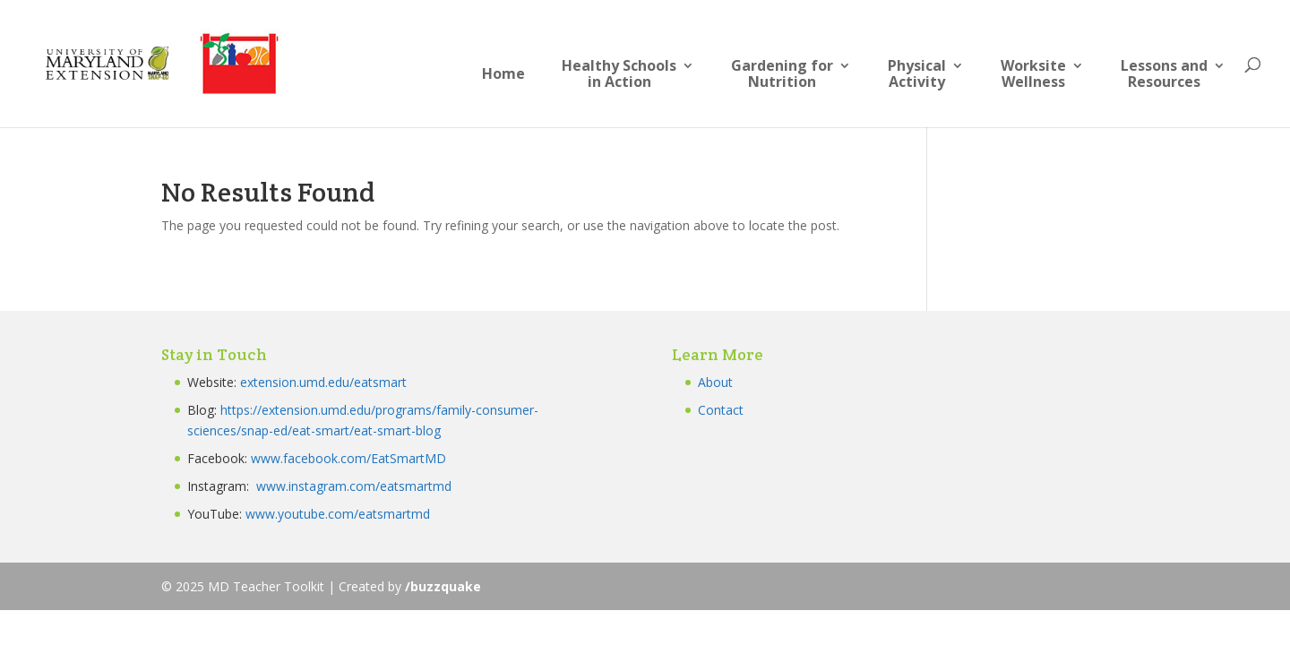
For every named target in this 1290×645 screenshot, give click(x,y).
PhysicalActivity (917, 74)
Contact (721, 409)
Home (503, 74)
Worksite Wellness (1033, 74)
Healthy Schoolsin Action (619, 74)
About (715, 382)
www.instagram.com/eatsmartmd (355, 485)
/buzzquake (443, 586)
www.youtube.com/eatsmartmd (337, 513)
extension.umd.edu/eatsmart (323, 382)
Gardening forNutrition (782, 74)
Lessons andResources (1164, 74)
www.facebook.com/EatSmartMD (348, 458)
